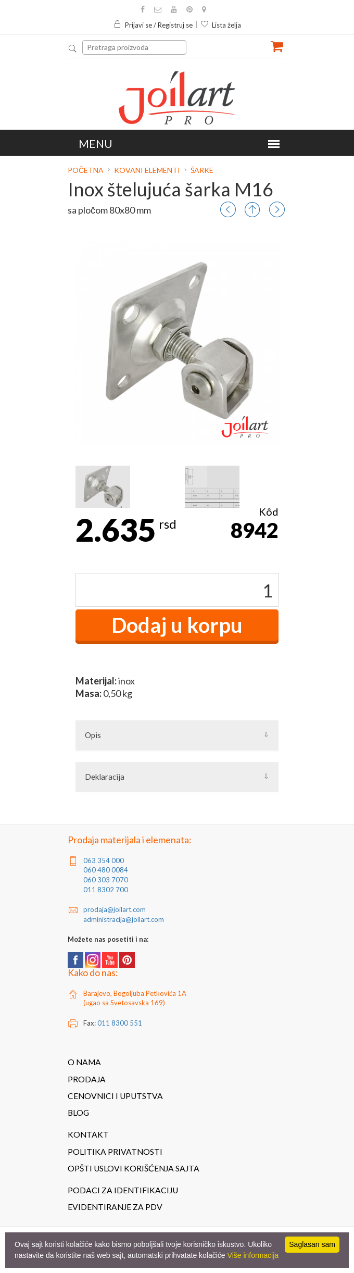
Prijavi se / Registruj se (153, 25)
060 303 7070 (105, 880)
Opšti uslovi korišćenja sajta (133, 1168)
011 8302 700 (105, 889)
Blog (78, 1112)
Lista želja (220, 25)
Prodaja (87, 1079)
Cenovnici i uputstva (115, 1096)
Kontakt (88, 1134)
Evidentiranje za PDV (115, 1207)
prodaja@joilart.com (114, 909)
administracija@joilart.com (123, 919)
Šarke (202, 170)
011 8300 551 (119, 1023)
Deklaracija (104, 776)
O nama (84, 1062)
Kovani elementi (147, 170)
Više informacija (253, 1255)
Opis (93, 735)
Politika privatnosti (115, 1151)
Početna (86, 170)
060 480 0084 (105, 870)
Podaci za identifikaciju (123, 1190)
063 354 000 (103, 860)
